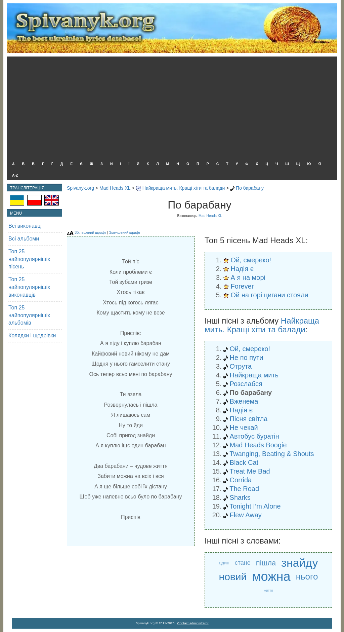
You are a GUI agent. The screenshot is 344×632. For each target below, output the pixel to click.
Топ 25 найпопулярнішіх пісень (29, 259)
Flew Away (246, 515)
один (224, 562)
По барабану (250, 188)
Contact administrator (193, 623)
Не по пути (246, 357)
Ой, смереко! (251, 260)
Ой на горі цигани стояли (269, 295)
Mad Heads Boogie (258, 445)
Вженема (244, 401)
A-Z (15, 175)
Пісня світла (249, 418)
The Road (244, 488)
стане (243, 562)
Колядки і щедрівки (32, 335)
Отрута (241, 366)
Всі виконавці (25, 226)
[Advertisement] (170, 107)
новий (233, 576)
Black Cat (244, 462)
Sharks (240, 497)
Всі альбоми (23, 238)
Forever (242, 286)
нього (307, 576)
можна (271, 577)
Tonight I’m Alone (255, 506)
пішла (266, 563)
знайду (299, 562)
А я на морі (248, 277)
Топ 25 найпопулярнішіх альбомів (29, 315)
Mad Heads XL (114, 188)
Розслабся (246, 383)
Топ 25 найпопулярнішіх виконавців (29, 287)
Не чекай (244, 427)
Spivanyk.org (80, 188)
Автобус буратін (254, 436)
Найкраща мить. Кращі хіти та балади (183, 188)
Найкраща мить (254, 375)
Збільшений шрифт (90, 232)
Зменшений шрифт (124, 232)
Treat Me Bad (249, 471)
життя (268, 590)
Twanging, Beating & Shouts (271, 453)
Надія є (242, 268)
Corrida (241, 480)
